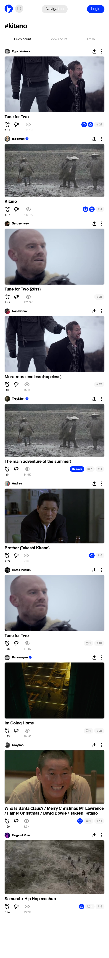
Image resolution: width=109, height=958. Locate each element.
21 (99, 731)
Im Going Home (19, 723)
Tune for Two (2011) (22, 289)
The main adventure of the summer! (38, 461)
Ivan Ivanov (19, 311)
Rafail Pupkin (21, 570)
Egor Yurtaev (21, 51)
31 (99, 643)
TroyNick (18, 398)
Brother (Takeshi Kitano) (27, 548)
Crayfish (18, 745)
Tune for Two (17, 117)
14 (99, 821)
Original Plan (21, 835)
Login (95, 8)
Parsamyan (20, 657)
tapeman (18, 138)
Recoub (77, 469)
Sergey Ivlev (20, 223)
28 (99, 124)
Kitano (11, 201)
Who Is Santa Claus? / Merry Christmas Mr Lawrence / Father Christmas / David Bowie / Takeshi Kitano (54, 811)
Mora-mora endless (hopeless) (33, 377)
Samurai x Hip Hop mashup (30, 899)
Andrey (17, 483)
